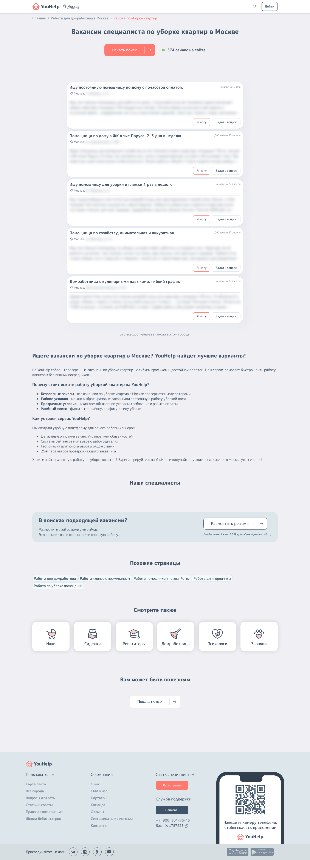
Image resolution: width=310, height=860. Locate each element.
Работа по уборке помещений (58, 585)
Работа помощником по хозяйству (162, 578)
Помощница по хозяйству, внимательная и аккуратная (122, 233)
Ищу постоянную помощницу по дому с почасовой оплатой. (126, 87)
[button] (73, 6)
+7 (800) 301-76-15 (173, 820)
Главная (41, 18)
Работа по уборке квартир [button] (135, 18)
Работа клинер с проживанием (105, 578)
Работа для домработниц (55, 578)
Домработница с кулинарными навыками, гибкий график (125, 281)
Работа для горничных (212, 578)
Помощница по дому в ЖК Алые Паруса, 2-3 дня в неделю (125, 136)
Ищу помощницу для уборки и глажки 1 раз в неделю (121, 184)
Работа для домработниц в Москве (82, 18)
